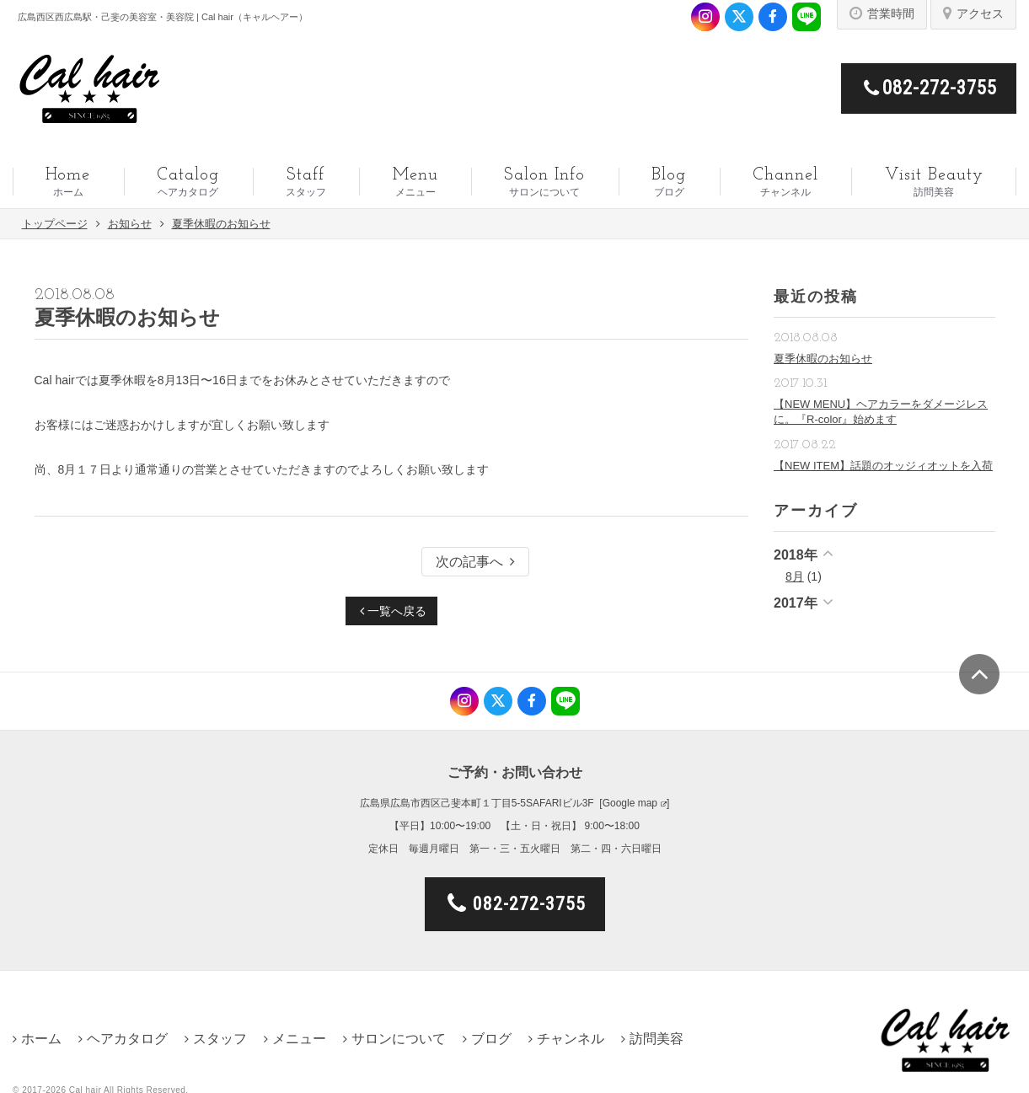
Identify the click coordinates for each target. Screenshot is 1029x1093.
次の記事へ (475, 562)
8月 (794, 576)
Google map (630, 803)
